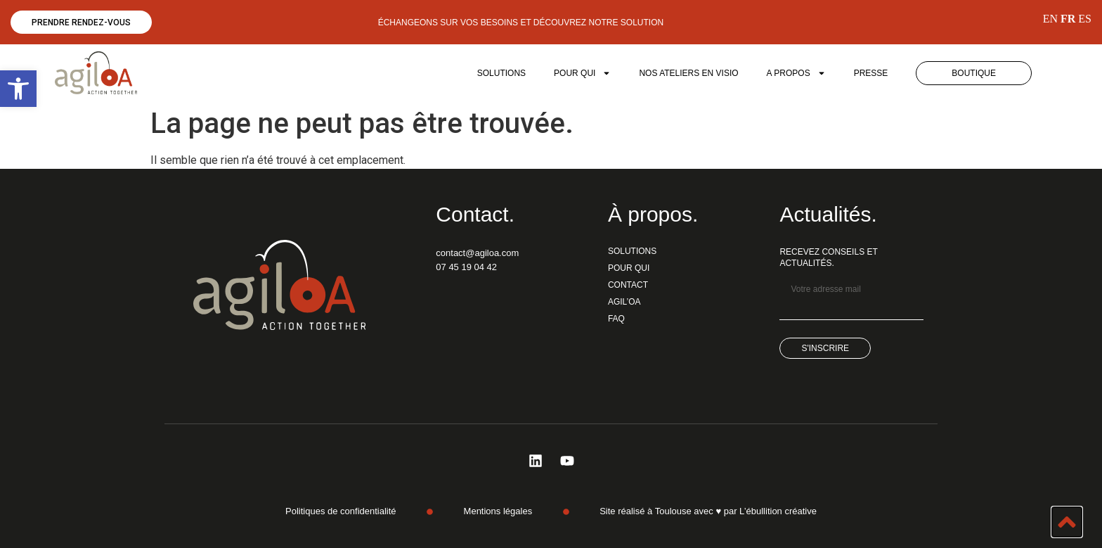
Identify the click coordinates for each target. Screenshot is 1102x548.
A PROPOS (796, 73)
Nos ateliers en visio (688, 73)
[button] (18, 88)
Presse (871, 73)
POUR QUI (582, 73)
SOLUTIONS (501, 73)
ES (1084, 19)
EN (1050, 19)
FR (1068, 19)
